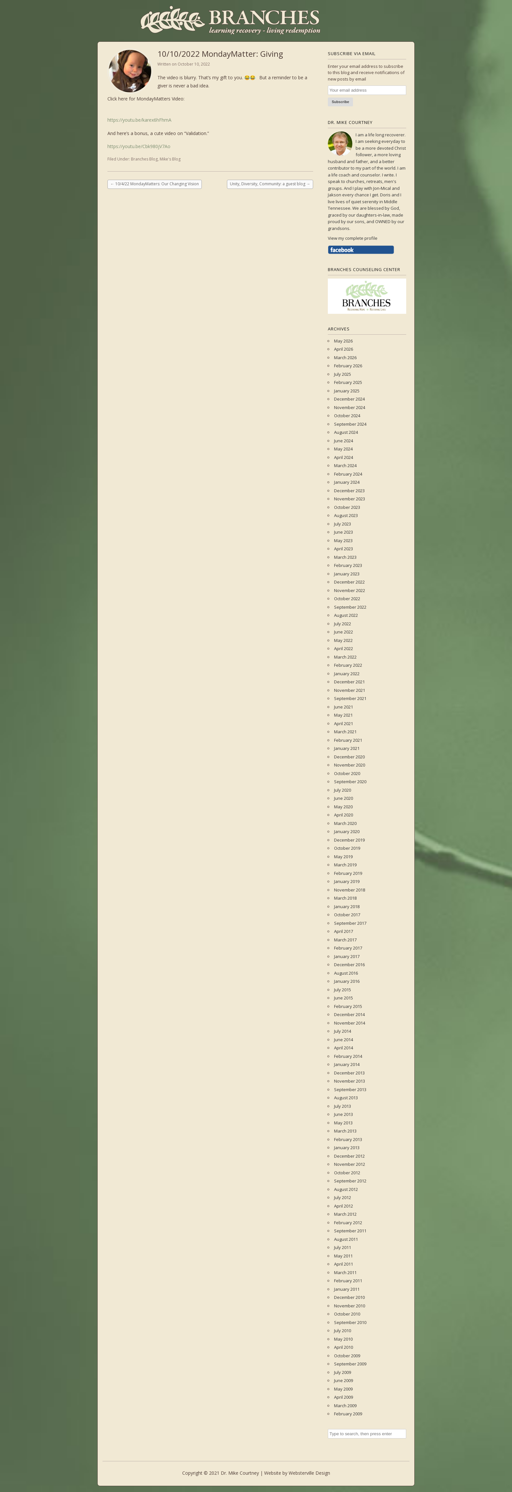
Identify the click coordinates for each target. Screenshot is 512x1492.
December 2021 (349, 682)
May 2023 (343, 540)
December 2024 (349, 399)
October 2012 (347, 1173)
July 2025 (342, 374)
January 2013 (347, 1147)
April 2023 (343, 549)
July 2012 (342, 1197)
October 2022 (347, 598)
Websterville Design (309, 1473)
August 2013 (346, 1098)
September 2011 (350, 1231)
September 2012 (350, 1181)
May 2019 (343, 857)
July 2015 (342, 990)
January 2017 (347, 956)
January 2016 (347, 981)
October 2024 (347, 416)
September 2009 (350, 1364)
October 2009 (347, 1356)
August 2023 (346, 515)
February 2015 (348, 1006)
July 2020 (342, 790)
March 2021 (345, 732)
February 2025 (348, 382)
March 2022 (345, 657)
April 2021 (343, 723)
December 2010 (349, 1297)
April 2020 (343, 815)
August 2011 (346, 1239)
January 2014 (347, 1064)
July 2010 (342, 1330)
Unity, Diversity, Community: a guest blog (270, 184)
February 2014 (348, 1056)
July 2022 (342, 624)
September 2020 (350, 781)
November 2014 (349, 1023)
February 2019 (348, 873)
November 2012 (349, 1164)
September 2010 (350, 1322)
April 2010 (343, 1347)
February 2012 (348, 1223)
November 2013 (349, 1081)
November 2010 (349, 1306)
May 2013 (343, 1123)
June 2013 (343, 1114)
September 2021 (350, 698)
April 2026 (343, 349)
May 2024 (343, 449)
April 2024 (343, 457)
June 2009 (343, 1380)
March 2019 (345, 865)
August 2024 (346, 432)
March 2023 (345, 557)
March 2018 (345, 898)
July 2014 (342, 1031)
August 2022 (346, 615)
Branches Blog (144, 159)
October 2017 (347, 915)
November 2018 (349, 890)
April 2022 (343, 648)
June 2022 (343, 632)
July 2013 (342, 1106)
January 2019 (347, 881)
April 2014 (343, 1048)
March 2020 (345, 823)
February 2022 (348, 665)
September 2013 (350, 1089)
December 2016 (349, 964)
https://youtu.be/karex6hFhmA (139, 120)
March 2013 (345, 1131)
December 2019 (349, 840)
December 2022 (349, 582)
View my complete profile (352, 238)
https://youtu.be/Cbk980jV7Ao (138, 146)
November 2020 (349, 765)
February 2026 (348, 366)
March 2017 (345, 940)
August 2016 (346, 973)
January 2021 (347, 748)
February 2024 (348, 474)
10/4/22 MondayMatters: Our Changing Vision (154, 184)
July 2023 (342, 524)
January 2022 (347, 674)
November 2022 (349, 590)
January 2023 (347, 574)
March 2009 (345, 1405)
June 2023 (343, 532)
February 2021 (348, 740)
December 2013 (349, 1073)
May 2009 (343, 1389)
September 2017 (350, 923)
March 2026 (345, 357)
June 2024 (343, 441)
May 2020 (343, 807)
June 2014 (343, 1040)
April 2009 (343, 1397)
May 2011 (343, 1256)
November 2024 (349, 407)
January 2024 (347, 482)
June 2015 (343, 998)
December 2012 (349, 1156)
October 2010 (347, 1314)
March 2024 (345, 465)
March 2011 (345, 1272)
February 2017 (348, 948)
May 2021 (343, 715)
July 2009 (342, 1372)
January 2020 (347, 831)
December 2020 (349, 757)
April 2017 (343, 931)
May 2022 (343, 640)
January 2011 (347, 1289)
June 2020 (343, 798)
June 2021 (343, 707)
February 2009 (348, 1414)
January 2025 (347, 391)
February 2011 (348, 1281)
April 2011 (343, 1264)
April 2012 (343, 1206)
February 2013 (348, 1139)
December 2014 (349, 1014)
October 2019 (347, 848)
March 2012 (345, 1214)
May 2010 (343, 1339)
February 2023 (348, 565)
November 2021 (349, 690)
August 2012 (346, 1189)
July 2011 (342, 1247)
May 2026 (343, 341)
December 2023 (349, 491)
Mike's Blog (170, 159)
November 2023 (349, 499)
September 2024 (350, 424)
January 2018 (347, 906)
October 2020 (347, 773)
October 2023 (347, 507)
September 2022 (350, 607)
